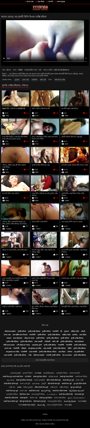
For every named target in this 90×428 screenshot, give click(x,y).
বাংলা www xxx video (27, 405)
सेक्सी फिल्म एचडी (34, 391)
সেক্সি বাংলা (54, 387)
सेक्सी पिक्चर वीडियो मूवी (11, 401)
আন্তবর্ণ (9, 338)
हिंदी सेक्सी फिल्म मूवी (54, 383)
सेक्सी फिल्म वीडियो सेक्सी (59, 391)
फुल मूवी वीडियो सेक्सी (80, 383)
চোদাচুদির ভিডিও (62, 373)
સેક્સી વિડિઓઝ (48, 373)
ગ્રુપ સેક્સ (35, 383)
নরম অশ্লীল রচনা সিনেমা (20, 335)
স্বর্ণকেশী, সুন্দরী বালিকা (53, 355)
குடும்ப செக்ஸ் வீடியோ (76, 398)
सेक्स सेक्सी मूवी (79, 394)
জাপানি (50, 1)
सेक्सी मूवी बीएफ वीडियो (40, 376)
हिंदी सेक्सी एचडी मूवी (40, 401)
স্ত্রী (61, 331)
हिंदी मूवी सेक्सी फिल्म (26, 401)
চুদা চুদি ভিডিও (28, 373)
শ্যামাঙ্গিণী (34, 80)
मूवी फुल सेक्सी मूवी (75, 387)
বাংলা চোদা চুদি (74, 373)
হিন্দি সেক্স (45, 325)
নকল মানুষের (61, 1)
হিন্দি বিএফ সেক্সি (60, 80)
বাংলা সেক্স (30, 1)
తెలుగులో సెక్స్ (45, 391)
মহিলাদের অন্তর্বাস (10, 331)
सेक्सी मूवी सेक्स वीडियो (66, 376)
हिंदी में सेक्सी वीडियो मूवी (54, 380)
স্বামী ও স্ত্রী (43, 80)
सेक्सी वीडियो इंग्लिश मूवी (11, 383)
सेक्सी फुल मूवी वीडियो (45, 398)
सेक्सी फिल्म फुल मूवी (12, 391)
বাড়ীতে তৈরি (75, 331)
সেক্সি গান (12, 387)
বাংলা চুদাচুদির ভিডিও (55, 401)
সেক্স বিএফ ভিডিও (81, 376)
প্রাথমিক (45, 414)
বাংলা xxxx (82, 401)
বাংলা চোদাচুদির (39, 380)
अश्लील (19, 387)
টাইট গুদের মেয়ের (9, 345)
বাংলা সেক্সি (79, 380)
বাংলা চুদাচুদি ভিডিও (38, 394)
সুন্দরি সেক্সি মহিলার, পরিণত (47, 352)
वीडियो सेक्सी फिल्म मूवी (41, 387)
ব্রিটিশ (69, 348)
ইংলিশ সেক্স (33, 398)
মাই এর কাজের (66, 355)
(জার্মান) (74, 335)
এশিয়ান (69, 352)
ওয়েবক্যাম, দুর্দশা (37, 345)
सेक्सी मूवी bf (24, 398)
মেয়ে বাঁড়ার (40, 1)
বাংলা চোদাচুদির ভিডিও (55, 405)
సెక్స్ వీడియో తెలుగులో (76, 391)
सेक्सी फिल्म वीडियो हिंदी (66, 394)
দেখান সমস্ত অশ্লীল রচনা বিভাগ (45, 360)
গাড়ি (29, 355)
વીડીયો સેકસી (53, 376)
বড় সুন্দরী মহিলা (79, 352)
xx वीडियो (28, 376)
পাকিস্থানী (47, 341)
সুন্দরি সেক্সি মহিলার (34, 331)
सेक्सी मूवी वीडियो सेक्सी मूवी (24, 380)
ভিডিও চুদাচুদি (28, 387)
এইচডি (83, 331)
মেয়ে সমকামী (38, 341)
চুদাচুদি (43, 383)
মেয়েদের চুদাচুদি (15, 373)
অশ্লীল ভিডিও (64, 387)
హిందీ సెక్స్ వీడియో (70, 401)
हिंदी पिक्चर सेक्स (25, 394)
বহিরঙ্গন (23, 348)
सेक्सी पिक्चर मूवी (67, 383)
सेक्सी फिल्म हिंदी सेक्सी (11, 398)
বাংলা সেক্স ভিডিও (60, 398)
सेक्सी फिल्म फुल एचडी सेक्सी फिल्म (13, 376)
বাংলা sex (68, 405)
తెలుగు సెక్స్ (41, 405)
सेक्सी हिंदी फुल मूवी (68, 380)
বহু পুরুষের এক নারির (34, 348)
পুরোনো (17, 80)
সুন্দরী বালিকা (22, 331)
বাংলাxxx (38, 373)
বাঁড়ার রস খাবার (29, 338)
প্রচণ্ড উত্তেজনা (17, 338)
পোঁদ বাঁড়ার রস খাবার (23, 345)
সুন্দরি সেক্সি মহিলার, (54, 335)
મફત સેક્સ (10, 380)
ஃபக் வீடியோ (52, 394)
